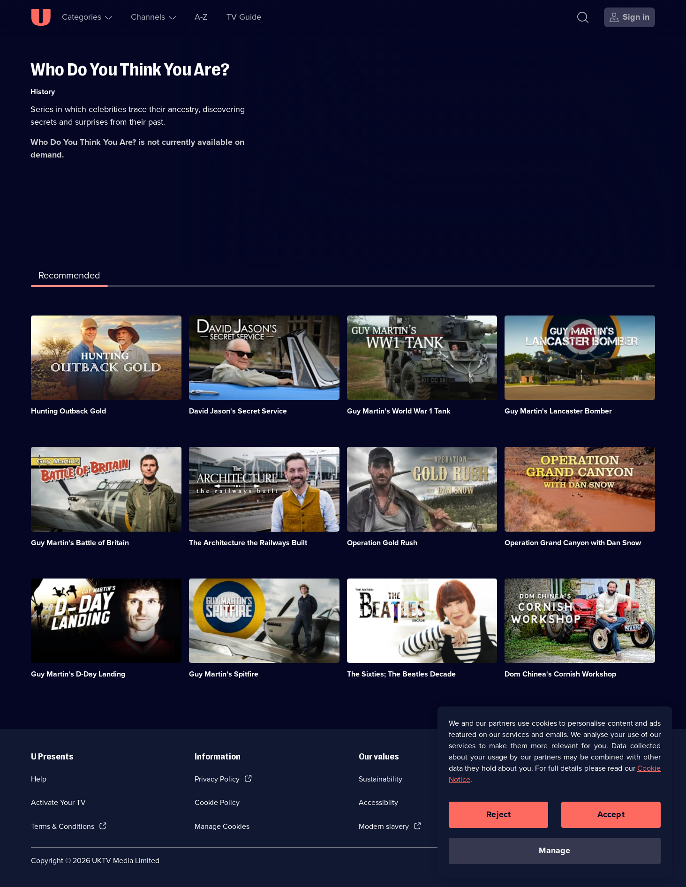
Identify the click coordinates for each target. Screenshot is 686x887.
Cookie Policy (217, 802)
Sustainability (380, 779)
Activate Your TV (58, 802)
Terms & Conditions (62, 826)
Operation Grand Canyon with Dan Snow (573, 542)
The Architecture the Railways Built (248, 542)
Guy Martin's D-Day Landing (78, 674)
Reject (498, 822)
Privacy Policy (217, 779)
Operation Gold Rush (382, 542)
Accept (611, 822)
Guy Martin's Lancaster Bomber (558, 411)
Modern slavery (384, 826)
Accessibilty (378, 802)
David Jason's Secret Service (238, 411)
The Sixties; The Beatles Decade (401, 674)
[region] (554, 799)
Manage (554, 858)
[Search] (583, 17)
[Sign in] (629, 17)
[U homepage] (41, 17)
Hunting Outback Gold (68, 411)
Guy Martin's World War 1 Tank (399, 411)
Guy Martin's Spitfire (223, 674)
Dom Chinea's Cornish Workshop (560, 674)
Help (38, 779)
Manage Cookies (222, 826)
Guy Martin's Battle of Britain (80, 542)
